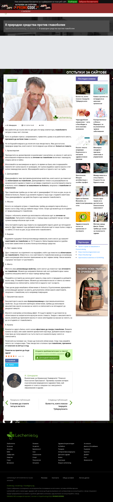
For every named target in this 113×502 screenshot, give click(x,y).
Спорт (35, 457)
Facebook (11, 360)
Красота (86, 452)
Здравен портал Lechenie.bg (15, 28)
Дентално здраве (64, 455)
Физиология (88, 460)
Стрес (9, 460)
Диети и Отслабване (91, 446)
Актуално (36, 463)
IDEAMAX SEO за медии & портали (18, 496)
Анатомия (61, 460)
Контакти (55, 478)
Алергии (10, 457)
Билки (60, 457)
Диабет (86, 455)
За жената (87, 443)
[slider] (11, 356)
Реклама (44, 478)
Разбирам (72, 1)
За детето (36, 446)
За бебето (61, 446)
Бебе (8, 452)
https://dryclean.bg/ (84, 255)
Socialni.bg (18, 486)
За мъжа (10, 446)
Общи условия (68, 478)
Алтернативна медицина (66, 452)
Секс (34, 452)
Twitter (10, 365)
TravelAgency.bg (29, 486)
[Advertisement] (56, 52)
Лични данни (84, 478)
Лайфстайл (10, 455)
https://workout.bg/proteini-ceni (89, 252)
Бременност (37, 449)
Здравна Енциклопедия (66, 443)
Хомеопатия (37, 455)
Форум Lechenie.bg (64, 463)
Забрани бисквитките (88, 1)
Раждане (61, 449)
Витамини (10, 463)
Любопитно (11, 443)
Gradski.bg (10, 486)
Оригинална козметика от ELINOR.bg (91, 258)
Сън (85, 457)
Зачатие (9, 449)
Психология (37, 460)
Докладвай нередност (47, 357)
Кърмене (87, 449)
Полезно (33, 28)
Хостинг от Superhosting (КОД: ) (47, 496)
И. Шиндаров (12, 125)
